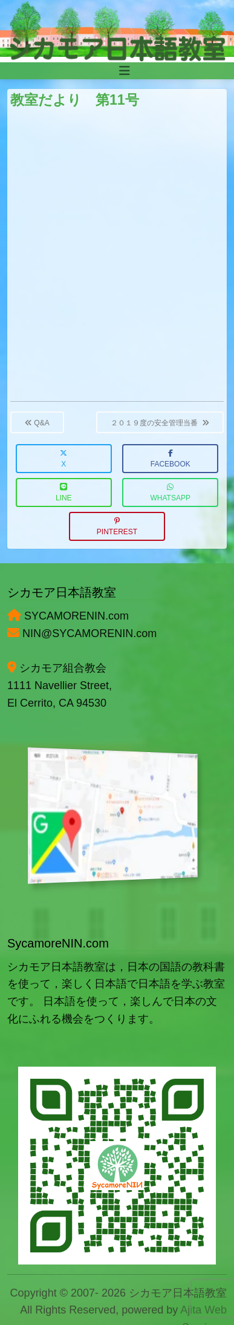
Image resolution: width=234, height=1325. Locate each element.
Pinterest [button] (117, 526)
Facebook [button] (170, 459)
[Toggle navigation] (124, 70)
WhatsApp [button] (170, 492)
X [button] (63, 459)
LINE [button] (64, 492)
